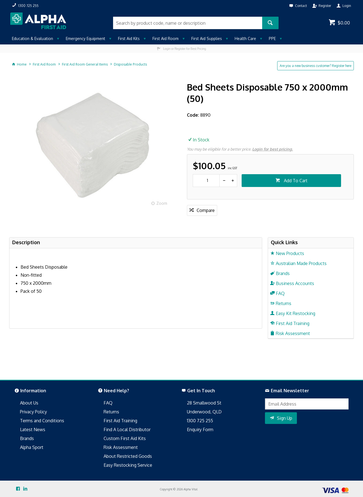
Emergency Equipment (85, 38)
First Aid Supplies (206, 38)
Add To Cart (295, 180)
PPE (272, 38)
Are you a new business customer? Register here (315, 66)
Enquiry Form (200, 429)
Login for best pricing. (272, 149)
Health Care (245, 38)
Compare (206, 210)
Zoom (161, 203)
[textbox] (187, 23)
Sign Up (284, 418)
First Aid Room (165, 38)
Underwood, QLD (204, 411)
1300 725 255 (200, 420)
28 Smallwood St (204, 403)
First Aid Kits (129, 38)
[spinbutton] (206, 180)
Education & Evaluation (32, 38)
